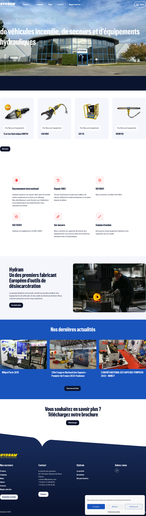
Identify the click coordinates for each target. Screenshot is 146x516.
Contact (61, 4)
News (50, 4)
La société (80, 471)
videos (2, 482)
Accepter (96, 507)
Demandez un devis (9, 497)
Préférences (133, 507)
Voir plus (5, 149)
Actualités (80, 475)
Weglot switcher (75, 4)
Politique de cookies (114, 512)
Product (26, 4)
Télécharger (72, 423)
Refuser (115, 507)
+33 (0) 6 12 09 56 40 (46, 485)
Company (40, 4)
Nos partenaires (82, 478)
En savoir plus (16, 305)
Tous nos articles (72, 388)
